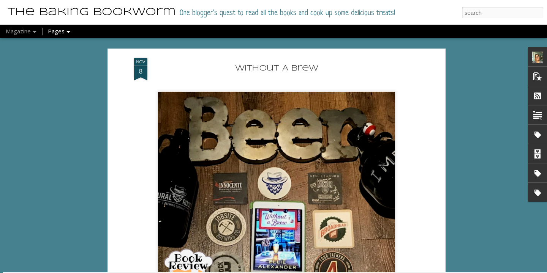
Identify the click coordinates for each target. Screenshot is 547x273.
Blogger (276, 269)
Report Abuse (297, 269)
